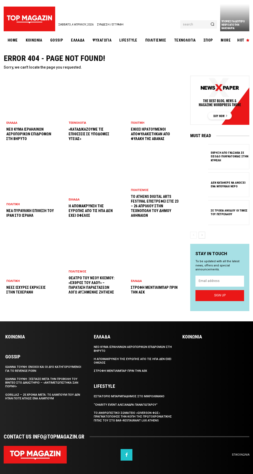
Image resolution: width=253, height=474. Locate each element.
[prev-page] (193, 235)
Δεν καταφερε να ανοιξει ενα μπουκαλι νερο (228, 184)
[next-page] (202, 235)
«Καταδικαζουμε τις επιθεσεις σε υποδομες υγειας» (89, 134)
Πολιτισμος (77, 271)
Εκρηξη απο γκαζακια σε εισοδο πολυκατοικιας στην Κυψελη (229, 156)
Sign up (220, 295)
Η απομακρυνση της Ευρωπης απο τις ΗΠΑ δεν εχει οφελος (91, 211)
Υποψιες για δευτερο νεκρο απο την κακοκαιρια (233, 25)
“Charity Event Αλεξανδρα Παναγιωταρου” (126, 404)
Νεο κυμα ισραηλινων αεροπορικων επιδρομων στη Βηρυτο (28, 134)
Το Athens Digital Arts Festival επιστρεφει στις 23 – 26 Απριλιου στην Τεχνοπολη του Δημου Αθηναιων (154, 206)
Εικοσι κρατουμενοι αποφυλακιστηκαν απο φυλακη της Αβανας (150, 134)
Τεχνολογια (77, 122)
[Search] (212, 24)
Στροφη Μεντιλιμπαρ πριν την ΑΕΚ (120, 371)
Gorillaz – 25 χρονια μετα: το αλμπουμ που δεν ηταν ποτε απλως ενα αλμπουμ (42, 396)
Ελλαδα (11, 122)
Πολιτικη (13, 204)
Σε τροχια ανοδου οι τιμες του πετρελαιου (229, 212)
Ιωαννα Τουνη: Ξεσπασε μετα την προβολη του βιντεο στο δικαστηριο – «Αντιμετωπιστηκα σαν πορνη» (41, 382)
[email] (219, 280)
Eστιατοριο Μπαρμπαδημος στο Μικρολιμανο (129, 396)
